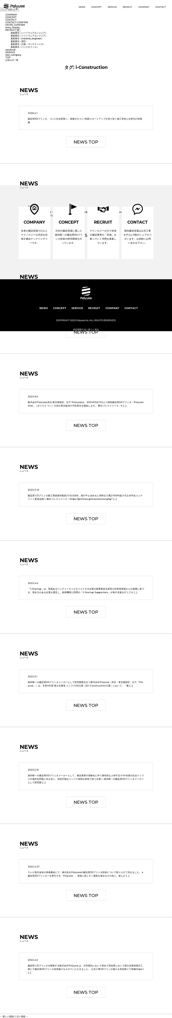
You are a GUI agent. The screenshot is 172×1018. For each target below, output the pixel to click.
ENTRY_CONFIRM (15, 25)
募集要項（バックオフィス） (25, 47)
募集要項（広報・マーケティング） (28, 44)
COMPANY (143, 7)
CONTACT (160, 7)
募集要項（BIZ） (19, 41)
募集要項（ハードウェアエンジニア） (29, 33)
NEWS (82, 7)
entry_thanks (12, 27)
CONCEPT (96, 7)
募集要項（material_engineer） (27, 38)
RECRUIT (127, 7)
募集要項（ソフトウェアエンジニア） (29, 35)
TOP (7, 57)
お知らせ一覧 (11, 60)
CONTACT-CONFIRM (16, 22)
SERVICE (112, 7)
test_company (13, 55)
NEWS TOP (86, 142)
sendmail (10, 50)
